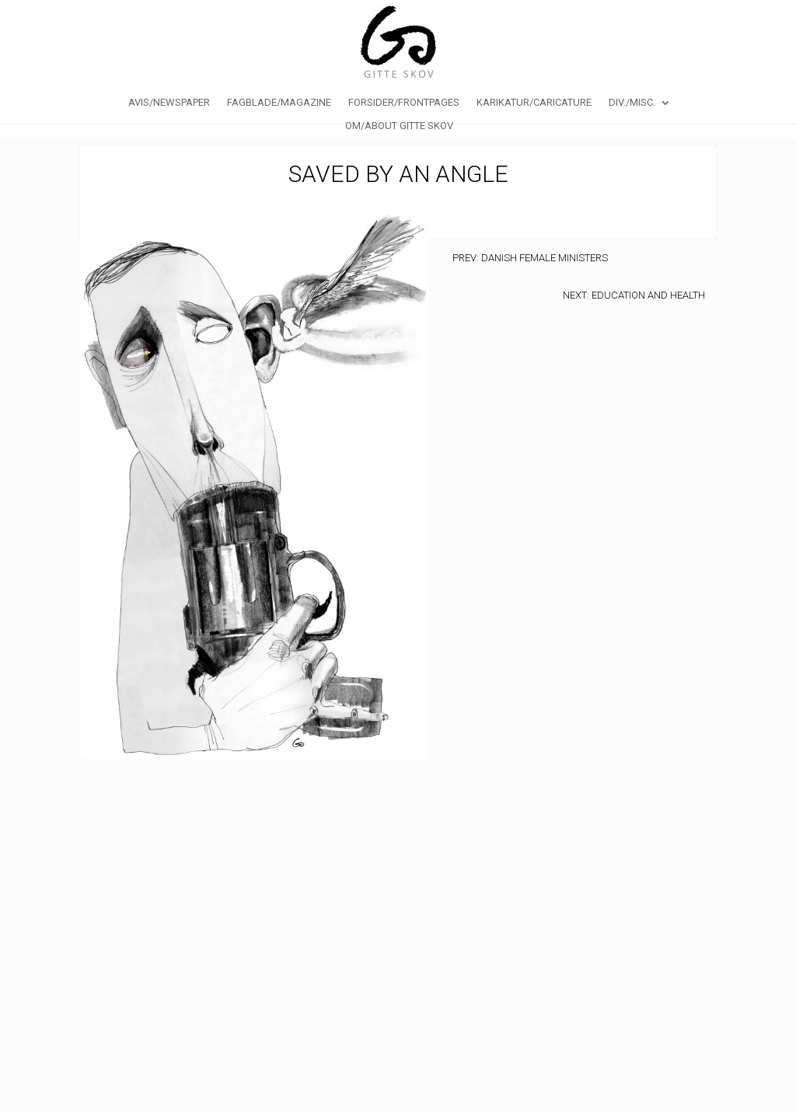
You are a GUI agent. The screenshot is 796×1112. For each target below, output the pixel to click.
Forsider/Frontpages (403, 102)
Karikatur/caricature (534, 102)
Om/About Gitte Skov (399, 126)
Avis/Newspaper (169, 102)
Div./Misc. (632, 102)
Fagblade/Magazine (279, 102)
